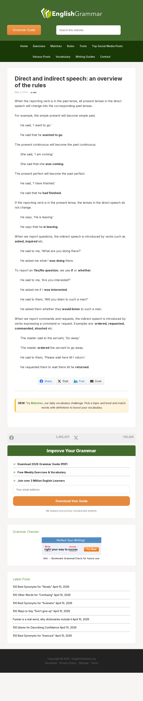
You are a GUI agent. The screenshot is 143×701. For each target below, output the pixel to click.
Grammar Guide (24, 30)
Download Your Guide (72, 529)
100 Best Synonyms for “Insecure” (34, 663)
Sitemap (84, 691)
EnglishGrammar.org (84, 687)
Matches (37, 431)
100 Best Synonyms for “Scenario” (34, 631)
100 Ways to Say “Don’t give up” (33, 639)
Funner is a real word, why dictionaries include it (42, 647)
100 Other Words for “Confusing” (33, 623)
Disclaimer (51, 691)
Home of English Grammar (71, 13)
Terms (94, 691)
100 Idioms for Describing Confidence (36, 655)
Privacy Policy (68, 691)
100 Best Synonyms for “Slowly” (32, 615)
